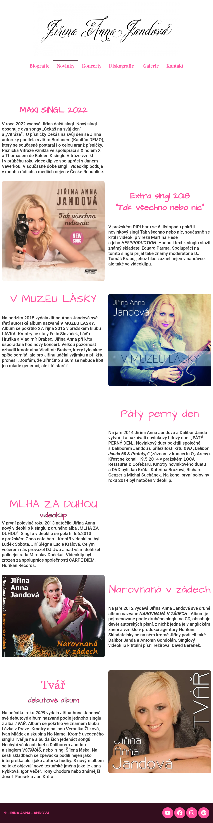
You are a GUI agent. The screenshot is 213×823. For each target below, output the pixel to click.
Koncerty (92, 66)
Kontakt (174, 66)
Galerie (151, 66)
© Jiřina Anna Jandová (26, 812)
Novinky (66, 66)
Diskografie (122, 66)
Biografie (39, 66)
